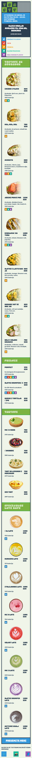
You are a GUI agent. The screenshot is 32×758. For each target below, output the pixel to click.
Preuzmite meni (16, 740)
